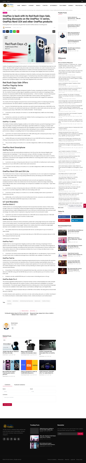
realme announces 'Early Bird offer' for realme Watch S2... (46, 372)
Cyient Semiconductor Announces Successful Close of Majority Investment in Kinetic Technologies (70, 89)
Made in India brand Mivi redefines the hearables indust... (29, 352)
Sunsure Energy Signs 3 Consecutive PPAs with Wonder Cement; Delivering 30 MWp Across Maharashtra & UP (70, 101)
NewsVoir (41, 431)
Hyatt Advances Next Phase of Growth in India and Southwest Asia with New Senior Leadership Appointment (69, 188)
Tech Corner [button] (63, 5)
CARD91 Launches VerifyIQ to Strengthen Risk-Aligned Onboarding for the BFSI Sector (70, 182)
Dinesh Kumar (14, 323)
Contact (4, 1)
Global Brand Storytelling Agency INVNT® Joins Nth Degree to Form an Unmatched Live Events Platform (69, 139)
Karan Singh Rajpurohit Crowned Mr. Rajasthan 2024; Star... (75, 246)
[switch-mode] (82, 1)
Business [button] (71, 5)
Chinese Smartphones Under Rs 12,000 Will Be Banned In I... (29, 372)
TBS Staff (69, 35)
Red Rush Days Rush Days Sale (26, 301)
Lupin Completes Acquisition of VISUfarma (67, 151)
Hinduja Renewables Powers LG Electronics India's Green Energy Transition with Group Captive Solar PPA (70, 194)
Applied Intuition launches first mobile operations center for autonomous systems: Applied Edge (70, 203)
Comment (5, 394)
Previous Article (24, 310)
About (8, 1)
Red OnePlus (15, 301)
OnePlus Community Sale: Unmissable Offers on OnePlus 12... (47, 353)
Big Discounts (37, 301)
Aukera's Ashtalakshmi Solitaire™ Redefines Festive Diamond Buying (69, 84)
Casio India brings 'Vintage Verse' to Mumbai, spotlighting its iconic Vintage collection (68, 177)
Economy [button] (31, 5)
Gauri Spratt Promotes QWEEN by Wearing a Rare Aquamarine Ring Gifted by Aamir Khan (69, 156)
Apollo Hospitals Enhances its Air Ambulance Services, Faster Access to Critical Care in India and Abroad (70, 161)
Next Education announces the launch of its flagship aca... (74, 41)
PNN (68, 20)
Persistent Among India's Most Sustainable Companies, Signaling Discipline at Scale (70, 114)
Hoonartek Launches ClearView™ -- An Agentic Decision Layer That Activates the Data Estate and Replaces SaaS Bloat (70, 121)
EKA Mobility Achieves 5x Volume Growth (67, 173)
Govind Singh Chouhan (25, 354)
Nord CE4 (9, 303)
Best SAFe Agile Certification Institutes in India (74, 48)
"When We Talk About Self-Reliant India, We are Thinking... (48, 436)
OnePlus (9, 301)
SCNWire (69, 242)
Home (18, 5)
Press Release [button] (79, 5)
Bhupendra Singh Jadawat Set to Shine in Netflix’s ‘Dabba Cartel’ (42, 314)
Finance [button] (38, 5)
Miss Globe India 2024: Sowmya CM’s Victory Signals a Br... (75, 269)
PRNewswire (60, 459)
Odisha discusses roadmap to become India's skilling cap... (47, 429)
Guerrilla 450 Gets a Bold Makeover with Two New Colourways (75, 231)
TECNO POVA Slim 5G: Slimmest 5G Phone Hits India (11, 352)
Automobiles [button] (54, 5)
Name (4, 389)
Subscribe (80, 433)
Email (31, 389)
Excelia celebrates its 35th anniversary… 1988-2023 (74, 18)
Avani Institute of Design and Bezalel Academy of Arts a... (74, 25)
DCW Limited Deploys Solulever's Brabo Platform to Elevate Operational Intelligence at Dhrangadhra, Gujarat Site (70, 167)
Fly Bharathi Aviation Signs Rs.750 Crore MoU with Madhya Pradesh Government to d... (16, 314)
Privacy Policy (79, 459)
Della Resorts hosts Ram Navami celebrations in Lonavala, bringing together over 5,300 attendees (69, 198)
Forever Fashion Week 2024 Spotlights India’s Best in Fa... (74, 261)
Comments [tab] (7, 384)
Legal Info (72, 459)
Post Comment (7, 404)
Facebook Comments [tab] (19, 385)
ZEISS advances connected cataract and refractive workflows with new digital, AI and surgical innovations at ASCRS (70, 145)
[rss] (18, 439)
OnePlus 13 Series (46, 301)
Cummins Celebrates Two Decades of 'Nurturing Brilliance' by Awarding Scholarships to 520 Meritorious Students (70, 96)
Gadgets (14, 10)
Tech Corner (8, 10)
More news (60, 207)
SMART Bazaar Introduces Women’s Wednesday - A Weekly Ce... (75, 239)
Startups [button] (45, 5)
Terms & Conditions (51, 459)
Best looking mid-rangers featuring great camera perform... (9, 373)
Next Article (33, 310)
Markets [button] (24, 5)
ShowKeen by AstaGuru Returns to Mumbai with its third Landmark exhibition (70, 128)
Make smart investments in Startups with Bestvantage (74, 33)
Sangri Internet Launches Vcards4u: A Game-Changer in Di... (75, 254)
